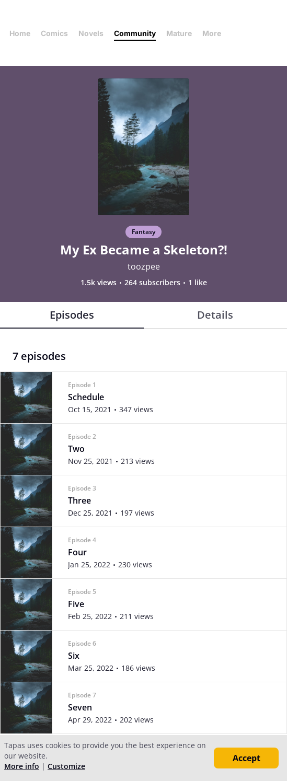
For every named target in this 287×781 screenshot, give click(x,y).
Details (215, 315)
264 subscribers (152, 282)
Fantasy (143, 231)
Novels (91, 33)
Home (19, 33)
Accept (246, 758)
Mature (179, 33)
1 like (197, 282)
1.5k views (99, 282)
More (214, 33)
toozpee (144, 266)
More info (21, 766)
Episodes (72, 315)
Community (135, 33)
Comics (54, 33)
